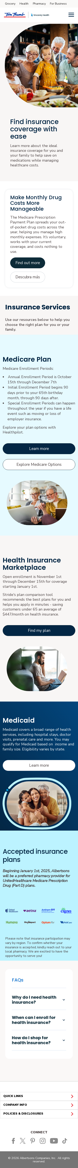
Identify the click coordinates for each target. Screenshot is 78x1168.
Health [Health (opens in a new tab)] (24, 4)
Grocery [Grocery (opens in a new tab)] (10, 4)
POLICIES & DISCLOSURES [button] (39, 1114)
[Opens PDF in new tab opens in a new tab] (27, 262)
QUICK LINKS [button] (39, 1096)
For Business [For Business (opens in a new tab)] (58, 4)
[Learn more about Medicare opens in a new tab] (39, 448)
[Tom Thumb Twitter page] (24, 1141)
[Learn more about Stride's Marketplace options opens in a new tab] (39, 630)
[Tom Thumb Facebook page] (13, 1141)
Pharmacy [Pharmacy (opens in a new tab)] (39, 4)
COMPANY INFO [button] (39, 1105)
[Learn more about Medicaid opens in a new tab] (39, 765)
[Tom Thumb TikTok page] (65, 1141)
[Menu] (71, 14)
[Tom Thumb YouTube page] (54, 1141)
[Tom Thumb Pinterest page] (33, 1141)
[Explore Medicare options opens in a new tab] (39, 464)
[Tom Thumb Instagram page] (43, 1141)
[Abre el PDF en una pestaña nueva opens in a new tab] (27, 277)
